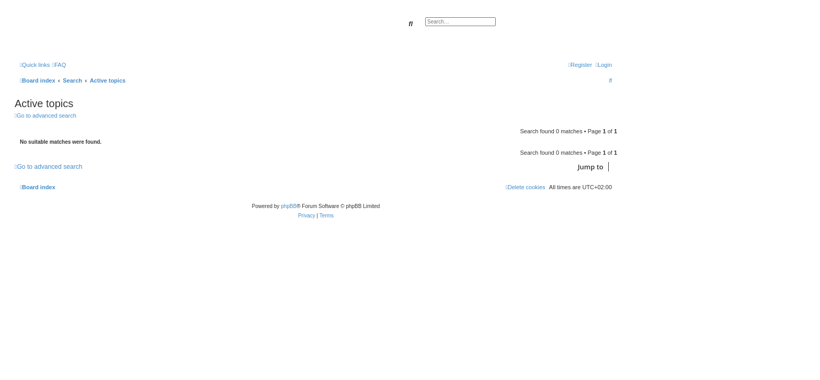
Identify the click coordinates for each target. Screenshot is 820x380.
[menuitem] (59, 65)
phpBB (289, 206)
